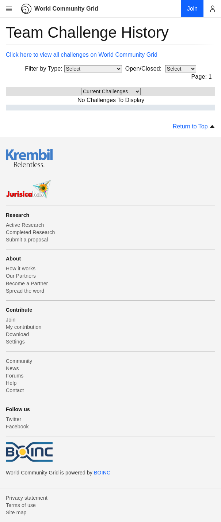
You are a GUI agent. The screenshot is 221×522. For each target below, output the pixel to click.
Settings (15, 342)
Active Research (25, 225)
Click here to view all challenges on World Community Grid (81, 55)
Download (17, 334)
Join (10, 320)
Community (19, 361)
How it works (20, 268)
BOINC (102, 473)
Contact (15, 390)
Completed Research (30, 232)
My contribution (23, 327)
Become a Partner (27, 283)
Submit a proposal (27, 240)
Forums (14, 376)
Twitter (13, 419)
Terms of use (21, 505)
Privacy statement (26, 498)
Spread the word (25, 291)
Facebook (17, 426)
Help (11, 383)
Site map (16, 512)
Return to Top (194, 126)
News (12, 368)
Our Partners (21, 276)
